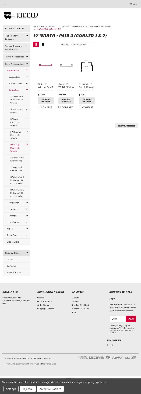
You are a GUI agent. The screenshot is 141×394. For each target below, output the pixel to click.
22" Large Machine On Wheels (15, 122)
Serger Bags (14, 202)
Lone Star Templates (46, 364)
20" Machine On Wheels (17, 111)
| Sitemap (46, 358)
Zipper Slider (13, 241)
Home (35, 26)
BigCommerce (20, 364)
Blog (74, 312)
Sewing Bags (14, 90)
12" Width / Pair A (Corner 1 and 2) (87, 86)
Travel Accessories (14, 56)
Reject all (27, 389)
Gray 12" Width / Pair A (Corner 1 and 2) (66, 86)
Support (76, 301)
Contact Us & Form (80, 308)
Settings (11, 389)
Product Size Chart (80, 305)
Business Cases (15, 83)
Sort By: (64, 44)
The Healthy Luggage (11, 37)
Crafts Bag (13, 209)
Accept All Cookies (50, 389)
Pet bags (12, 215)
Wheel (10, 228)
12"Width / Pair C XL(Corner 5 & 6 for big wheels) (17, 180)
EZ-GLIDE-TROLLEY (14, 28)
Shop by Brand (12, 253)
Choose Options (45, 100)
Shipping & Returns (45, 308)
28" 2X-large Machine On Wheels (15, 148)
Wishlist (134, 4)
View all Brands (14, 272)
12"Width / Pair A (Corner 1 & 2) (17, 159)
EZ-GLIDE (11, 266)
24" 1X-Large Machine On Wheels (15, 135)
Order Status (43, 305)
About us (76, 298)
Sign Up (48, 301)
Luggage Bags (14, 77)
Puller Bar (11, 235)
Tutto (9, 259)
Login (39, 301)
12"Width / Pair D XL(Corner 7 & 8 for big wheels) (17, 193)
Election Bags (14, 222)
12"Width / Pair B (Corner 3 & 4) (17, 168)
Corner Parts (13, 70)
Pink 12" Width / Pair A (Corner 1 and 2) (45, 86)
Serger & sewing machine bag (13, 48)
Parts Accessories (14, 64)
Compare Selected (126, 126)
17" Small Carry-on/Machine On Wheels (16, 99)
